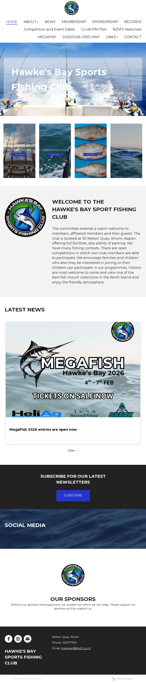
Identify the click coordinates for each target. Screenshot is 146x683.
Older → (73, 450)
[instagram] (18, 639)
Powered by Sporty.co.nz (26, 678)
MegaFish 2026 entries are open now (43, 429)
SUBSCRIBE (73, 495)
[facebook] (8, 639)
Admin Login (122, 678)
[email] (27, 639)
